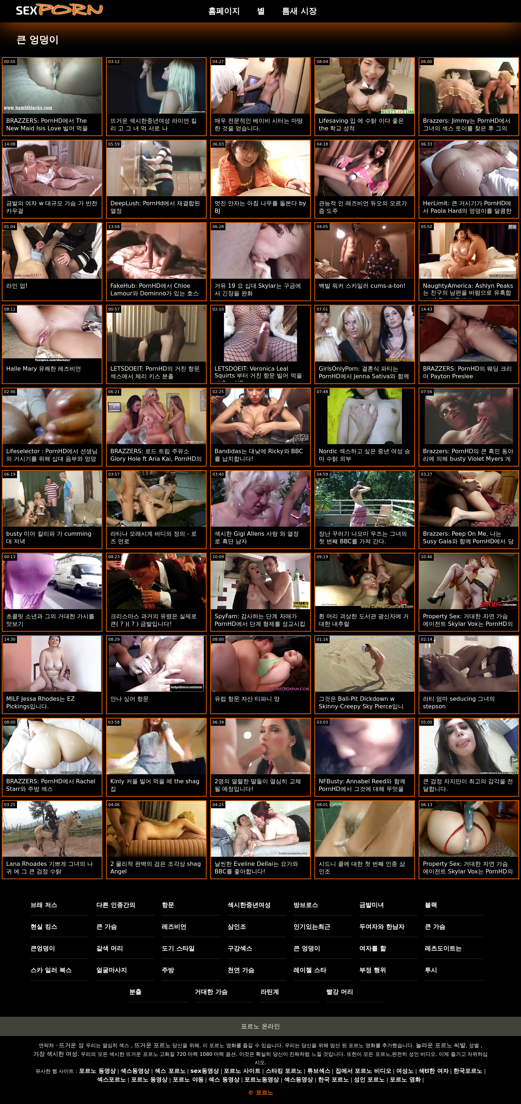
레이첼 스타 (309, 970)
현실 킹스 (43, 926)
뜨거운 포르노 (152, 1045)
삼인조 (237, 926)
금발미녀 (371, 905)
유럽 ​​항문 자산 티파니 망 (247, 698)
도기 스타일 (178, 948)
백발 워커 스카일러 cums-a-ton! (362, 285)
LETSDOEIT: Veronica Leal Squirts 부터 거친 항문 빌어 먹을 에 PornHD (258, 376)
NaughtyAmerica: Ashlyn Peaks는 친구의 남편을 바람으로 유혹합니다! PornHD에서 (468, 293)
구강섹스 (240, 948)
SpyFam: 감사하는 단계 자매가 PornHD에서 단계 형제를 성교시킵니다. (260, 624)
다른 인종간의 (115, 905)
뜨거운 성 (71, 1045)
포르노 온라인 (260, 1026)
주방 (168, 970)
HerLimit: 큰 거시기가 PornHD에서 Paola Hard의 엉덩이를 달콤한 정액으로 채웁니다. (467, 211)
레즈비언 (174, 926)
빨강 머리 (339, 991)
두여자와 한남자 (381, 926)
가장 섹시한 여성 (55, 1053)
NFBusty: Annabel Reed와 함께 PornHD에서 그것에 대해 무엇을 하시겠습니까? (362, 789)
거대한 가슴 (211, 991)
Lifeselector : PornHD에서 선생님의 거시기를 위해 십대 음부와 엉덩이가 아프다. (52, 459)
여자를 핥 (372, 948)
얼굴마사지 (111, 970)
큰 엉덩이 (306, 948)
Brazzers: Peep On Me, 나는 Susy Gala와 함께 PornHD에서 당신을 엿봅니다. (468, 541)
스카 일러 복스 (51, 970)
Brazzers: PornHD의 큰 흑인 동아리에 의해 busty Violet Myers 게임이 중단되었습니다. (468, 459)
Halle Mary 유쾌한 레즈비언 (43, 368)
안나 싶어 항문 (129, 698)
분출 (135, 991)
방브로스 (305, 905)
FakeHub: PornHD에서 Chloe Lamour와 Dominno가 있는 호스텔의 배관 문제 (154, 293)
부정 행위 (372, 970)
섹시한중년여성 (249, 905)
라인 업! (17, 285)
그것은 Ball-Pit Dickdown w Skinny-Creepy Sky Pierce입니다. (361, 706)
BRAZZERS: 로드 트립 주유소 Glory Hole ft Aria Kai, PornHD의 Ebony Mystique (156, 459)
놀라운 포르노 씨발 (441, 1045)
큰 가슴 (106, 926)
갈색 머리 (109, 948)
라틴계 (269, 991)
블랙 (431, 905)
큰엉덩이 (42, 948)
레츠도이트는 (443, 948)
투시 (431, 970)
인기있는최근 (311, 926)
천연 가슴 (241, 970)
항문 (168, 905)
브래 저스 (43, 905)
